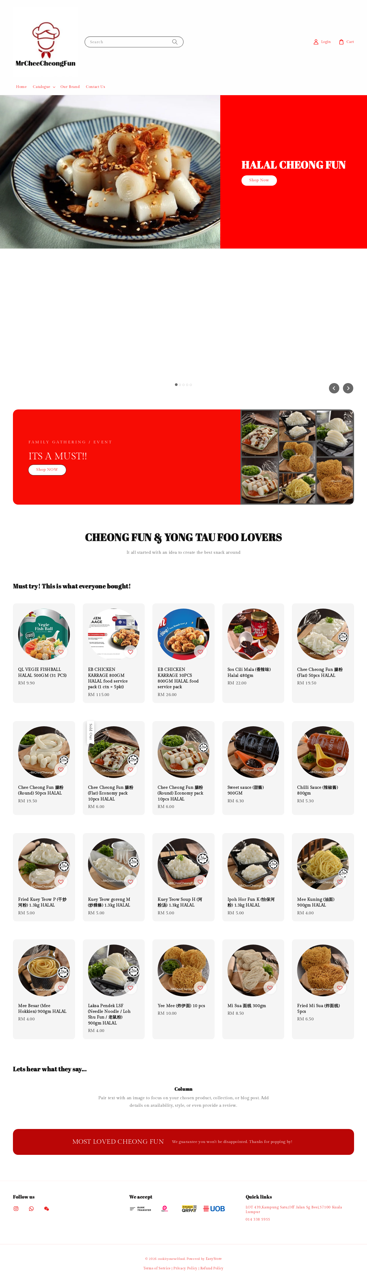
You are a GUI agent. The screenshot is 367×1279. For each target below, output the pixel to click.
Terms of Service (157, 1268)
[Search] (175, 42)
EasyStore (214, 1259)
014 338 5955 (258, 1219)
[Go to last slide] (334, 388)
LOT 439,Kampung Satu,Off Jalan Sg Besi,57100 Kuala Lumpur (294, 1209)
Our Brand (70, 87)
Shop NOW (47, 469)
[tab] (176, 384)
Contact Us (95, 87)
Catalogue (41, 87)
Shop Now (259, 180)
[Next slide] (348, 388)
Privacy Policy (185, 1268)
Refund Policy (212, 1268)
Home (21, 87)
